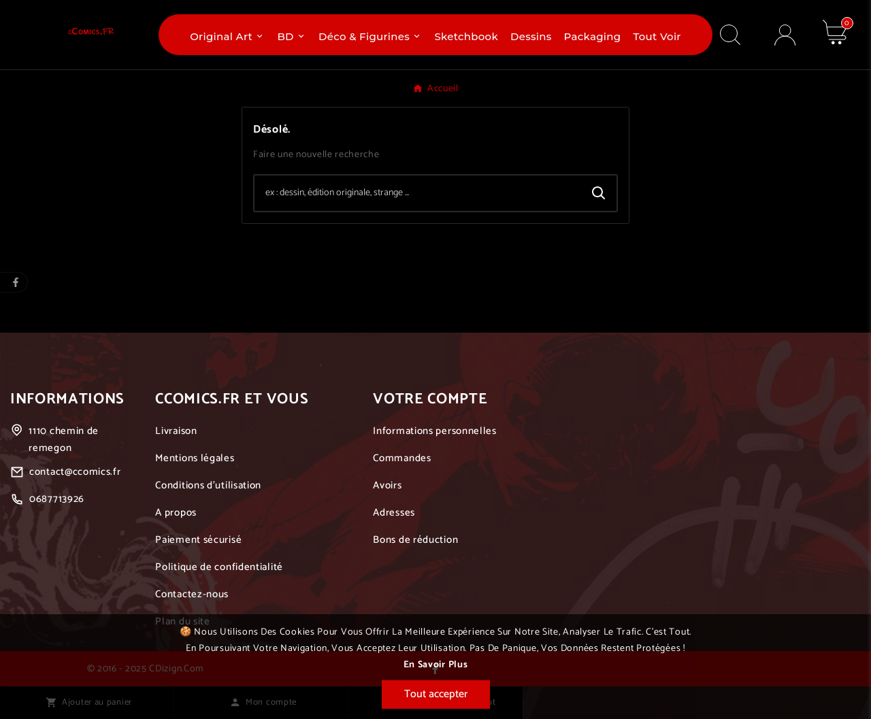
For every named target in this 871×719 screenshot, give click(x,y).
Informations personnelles (435, 430)
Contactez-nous (192, 594)
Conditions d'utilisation (208, 485)
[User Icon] (784, 35)
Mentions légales (194, 458)
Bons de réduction (415, 539)
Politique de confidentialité (219, 566)
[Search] (599, 193)
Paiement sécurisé (198, 539)
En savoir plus (436, 665)
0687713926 (56, 498)
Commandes (402, 458)
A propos (176, 512)
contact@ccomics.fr (75, 471)
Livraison (176, 430)
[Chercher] (417, 193)
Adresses (394, 512)
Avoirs (387, 485)
